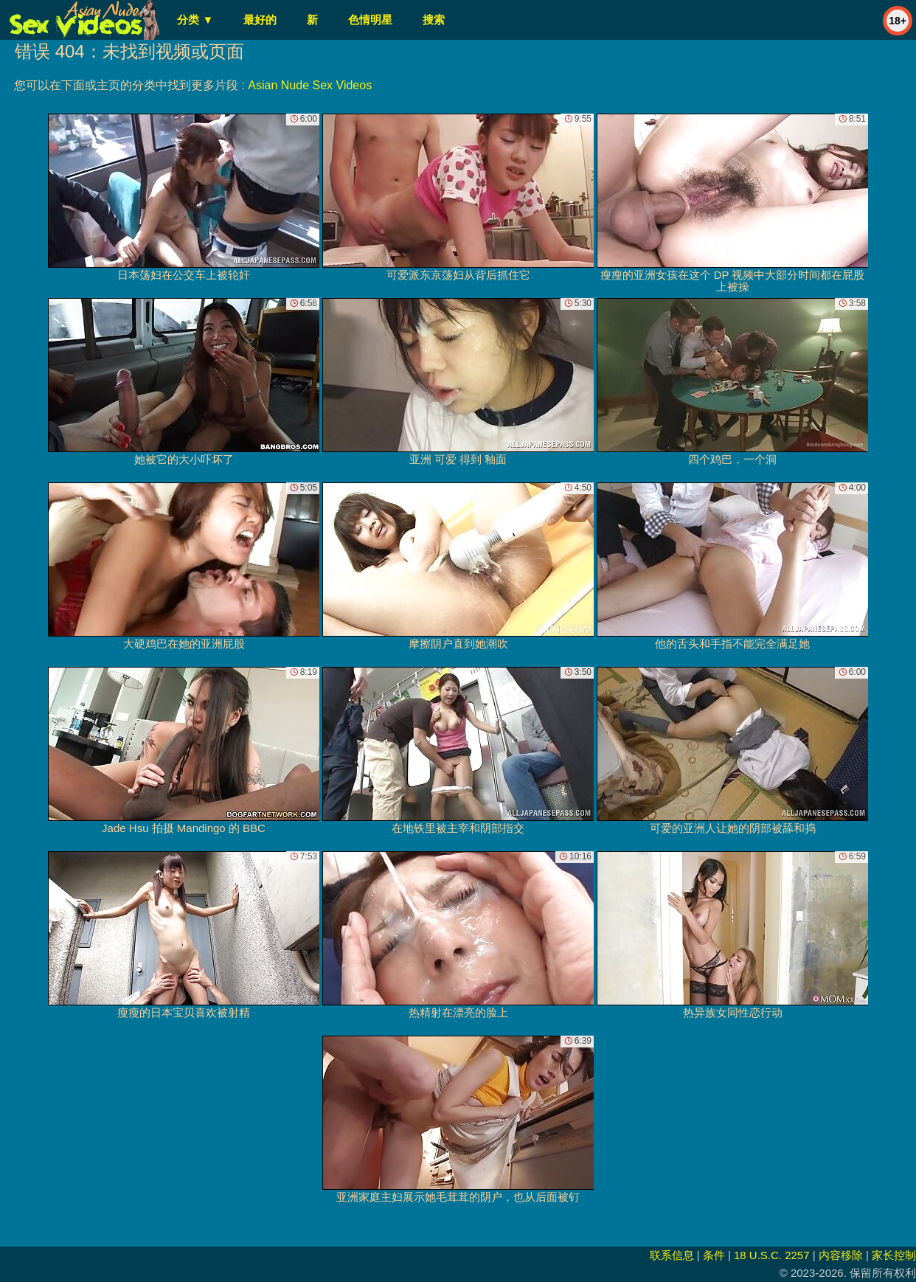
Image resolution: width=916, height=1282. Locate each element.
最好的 (260, 19)
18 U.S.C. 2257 (772, 1255)
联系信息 (672, 1255)
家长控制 (894, 1255)
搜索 (434, 19)
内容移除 (841, 1255)
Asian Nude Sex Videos (310, 85)
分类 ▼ (195, 19)
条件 (714, 1255)
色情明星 (370, 19)
